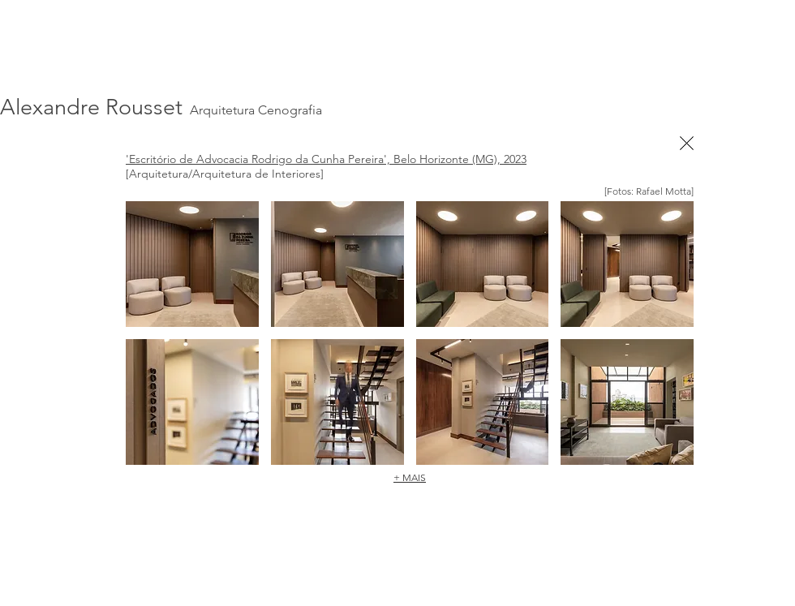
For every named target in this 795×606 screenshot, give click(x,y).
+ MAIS (409, 477)
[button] (192, 264)
